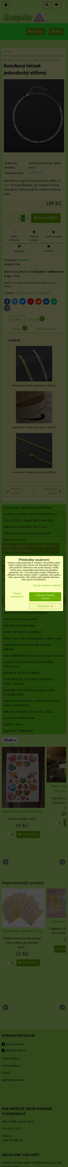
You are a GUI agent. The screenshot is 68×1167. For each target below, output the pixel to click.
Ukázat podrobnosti (17, 595)
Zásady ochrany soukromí (47, 585)
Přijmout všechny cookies (45, 597)
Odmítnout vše (45, 606)
